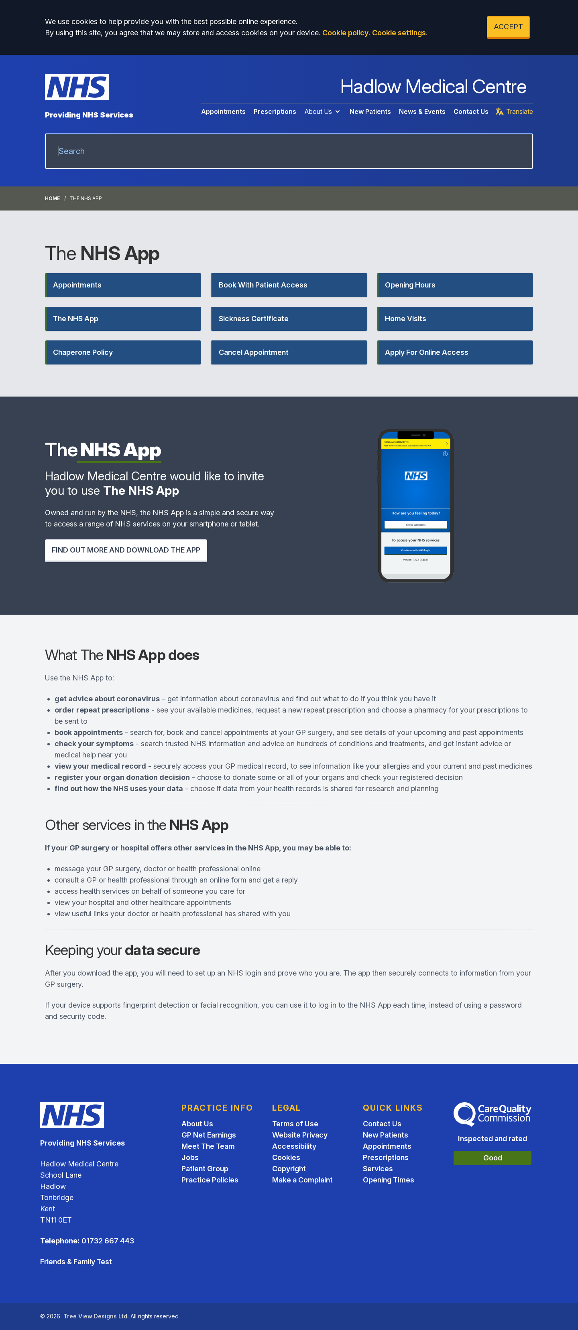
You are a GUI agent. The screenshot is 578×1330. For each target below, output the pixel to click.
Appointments (223, 111)
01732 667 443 (107, 1241)
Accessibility (294, 1146)
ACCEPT (508, 26)
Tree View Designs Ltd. (96, 1316)
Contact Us (471, 111)
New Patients (370, 111)
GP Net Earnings (208, 1135)
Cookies (286, 1157)
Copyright (289, 1168)
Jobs (190, 1157)
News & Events (422, 111)
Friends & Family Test (76, 1261)
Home (52, 198)
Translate (514, 111)
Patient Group (204, 1168)
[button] (123, 285)
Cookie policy (345, 32)
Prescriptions (275, 111)
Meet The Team (208, 1146)
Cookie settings (399, 32)
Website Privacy (300, 1135)
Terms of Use (295, 1123)
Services (378, 1168)
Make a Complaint (302, 1180)
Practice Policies (209, 1180)
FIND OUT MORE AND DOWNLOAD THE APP (126, 550)
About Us (323, 111)
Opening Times (388, 1180)
